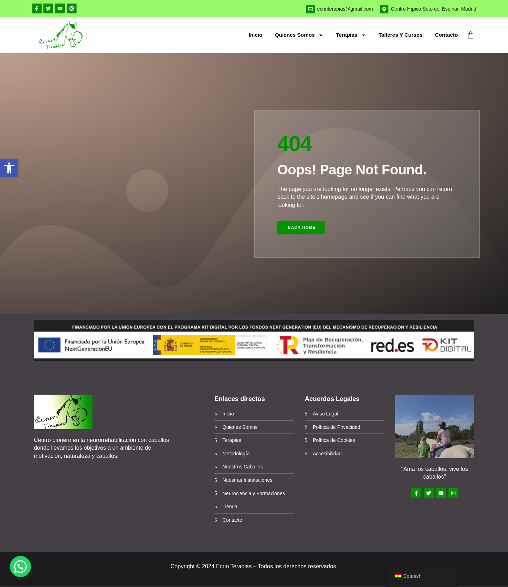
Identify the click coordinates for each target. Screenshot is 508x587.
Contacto (446, 35)
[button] (9, 168)
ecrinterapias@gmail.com (345, 9)
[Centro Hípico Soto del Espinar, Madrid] (384, 9)
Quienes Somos (299, 35)
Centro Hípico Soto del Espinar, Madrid (433, 9)
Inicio (255, 35)
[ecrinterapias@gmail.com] (310, 9)
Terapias (351, 35)
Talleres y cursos (401, 35)
